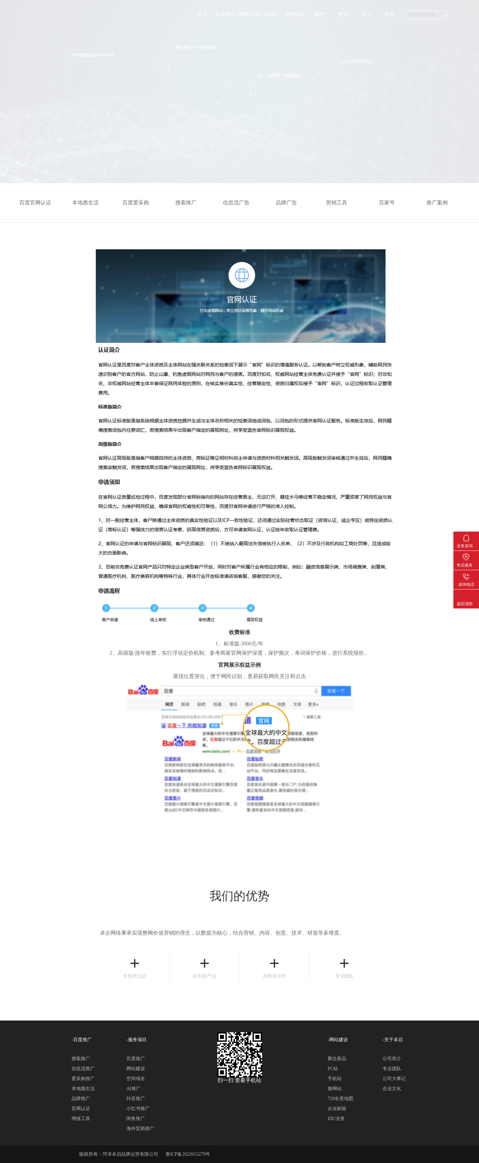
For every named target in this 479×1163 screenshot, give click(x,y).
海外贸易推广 (140, 1128)
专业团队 (392, 1068)
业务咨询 (466, 537)
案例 (319, 14)
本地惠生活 (88, 202)
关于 (366, 14)
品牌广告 (290, 202)
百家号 (390, 202)
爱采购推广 (83, 1078)
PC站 (333, 1068)
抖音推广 (135, 1098)
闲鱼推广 (135, 1118)
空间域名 (135, 1078)
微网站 (335, 1088)
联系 (390, 14)
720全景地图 (340, 1098)
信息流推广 (83, 1068)
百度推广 (226, 14)
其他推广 (296, 14)
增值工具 (81, 1118)
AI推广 (272, 14)
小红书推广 (138, 1108)
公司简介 (392, 1058)
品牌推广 (81, 1098)
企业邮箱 (337, 1108)
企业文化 (392, 1088)
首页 (202, 14)
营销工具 (340, 202)
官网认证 (81, 1108)
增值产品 (249, 14)
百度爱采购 (139, 202)
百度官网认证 (38, 202)
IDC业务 (336, 1118)
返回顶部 (466, 594)
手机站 (335, 1078)
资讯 (343, 14)
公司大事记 (394, 1078)
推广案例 (440, 202)
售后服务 (466, 556)
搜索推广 (189, 202)
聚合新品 (337, 1058)
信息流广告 (239, 202)
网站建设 (135, 1068)
